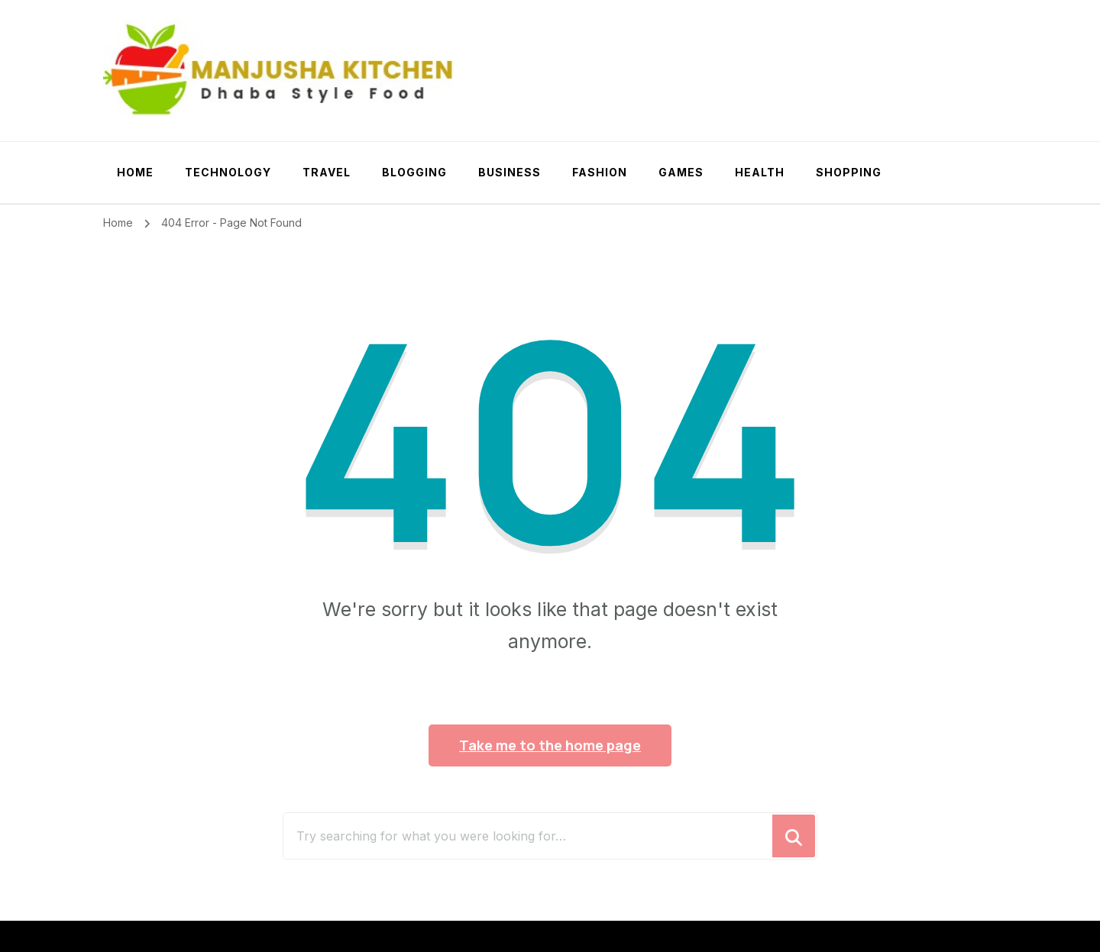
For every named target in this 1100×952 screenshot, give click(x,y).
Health (760, 172)
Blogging (414, 172)
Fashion (599, 172)
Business (509, 172)
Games (681, 172)
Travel (326, 172)
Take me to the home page (550, 745)
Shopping (849, 172)
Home (135, 172)
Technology (228, 172)
